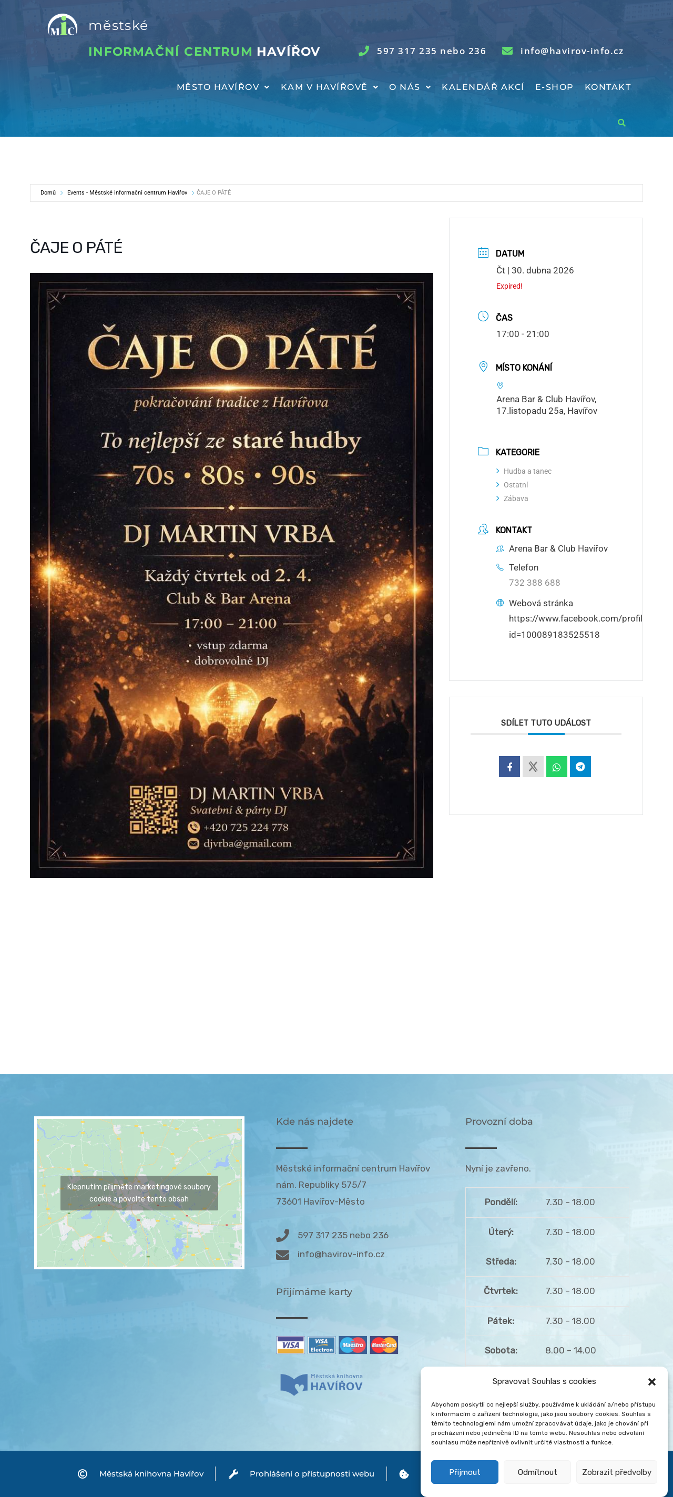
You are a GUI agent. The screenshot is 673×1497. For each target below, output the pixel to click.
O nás (410, 87)
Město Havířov (223, 87)
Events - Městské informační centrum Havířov (127, 192)
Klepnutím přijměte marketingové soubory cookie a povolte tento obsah (139, 1193)
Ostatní (512, 485)
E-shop (554, 87)
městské (118, 25)
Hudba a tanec (524, 471)
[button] (652, 1403)
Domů (48, 192)
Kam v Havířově (330, 87)
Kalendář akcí (483, 87)
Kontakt (608, 87)
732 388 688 (534, 582)
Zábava (512, 498)
